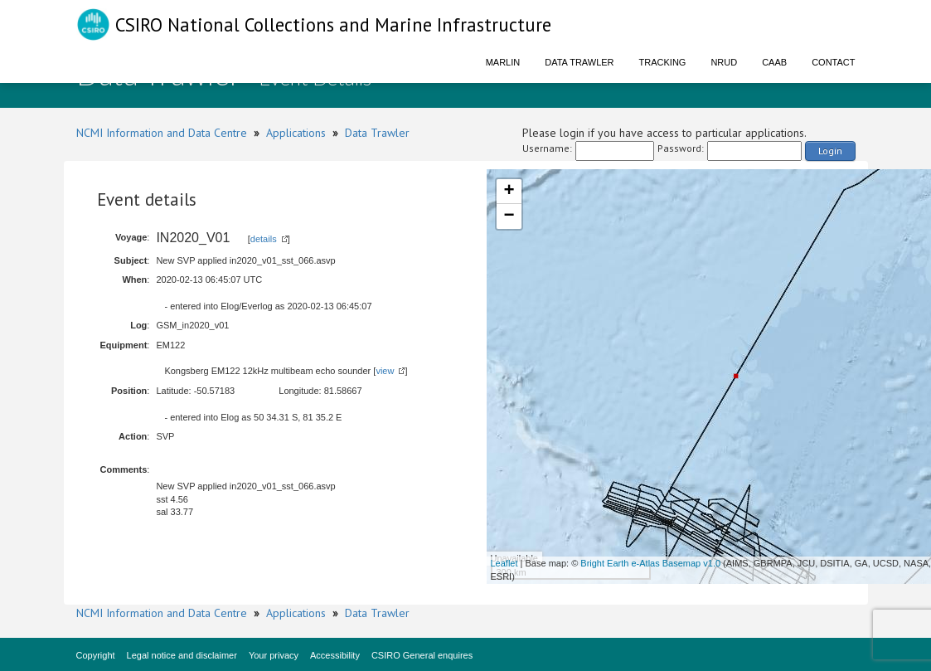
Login (830, 150)
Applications (296, 132)
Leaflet (504, 563)
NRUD (723, 62)
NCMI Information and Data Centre (161, 132)
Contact (833, 62)
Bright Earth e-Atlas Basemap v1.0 (650, 563)
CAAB (774, 62)
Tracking (662, 62)
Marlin (503, 62)
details (263, 239)
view (385, 371)
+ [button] (508, 191)
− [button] (508, 216)
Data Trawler (579, 62)
